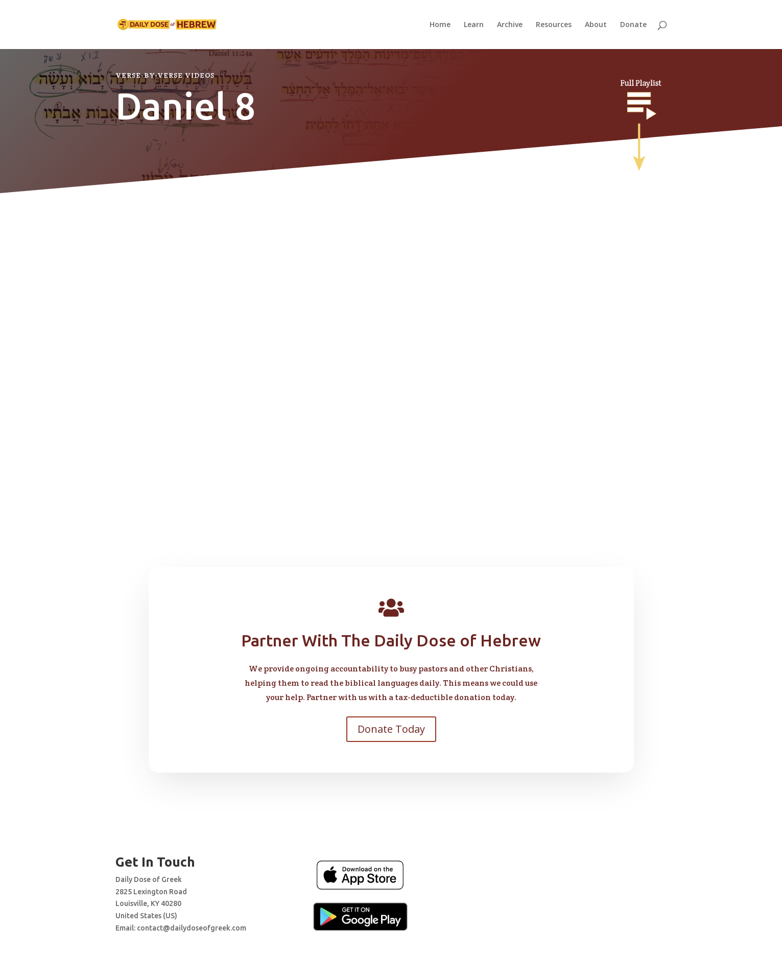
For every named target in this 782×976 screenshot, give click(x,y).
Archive (510, 25)
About (596, 25)
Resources (554, 25)
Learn (474, 25)
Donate (633, 25)
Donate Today (391, 729)
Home (440, 25)
